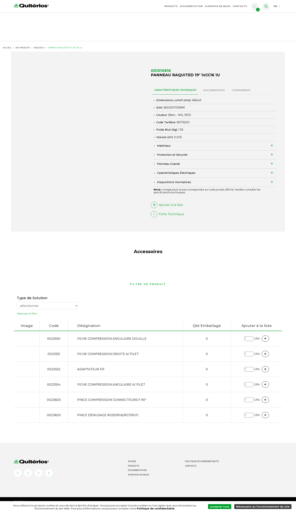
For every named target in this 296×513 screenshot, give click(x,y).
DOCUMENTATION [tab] (214, 93)
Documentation (191, 6)
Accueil (132, 465)
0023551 (54, 358)
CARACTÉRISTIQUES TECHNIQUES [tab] (175, 93)
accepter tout (220, 507)
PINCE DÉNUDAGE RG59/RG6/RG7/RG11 (107, 419)
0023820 (54, 404)
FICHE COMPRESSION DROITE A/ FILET (108, 358)
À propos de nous (217, 6)
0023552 (53, 373)
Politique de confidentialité (146, 508)
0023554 (53, 389)
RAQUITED (39, 51)
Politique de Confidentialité (202, 465)
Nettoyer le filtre (27, 318)
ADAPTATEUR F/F (91, 373)
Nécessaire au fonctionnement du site (263, 507)
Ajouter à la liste (167, 209)
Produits (171, 6)
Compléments (241, 93)
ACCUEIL (7, 51)
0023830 (54, 419)
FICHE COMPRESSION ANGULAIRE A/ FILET (111, 389)
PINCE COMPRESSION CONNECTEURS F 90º (111, 404)
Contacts (240, 6)
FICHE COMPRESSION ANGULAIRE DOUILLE (111, 343)
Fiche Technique (167, 218)
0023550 (53, 343)
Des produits (22, 51)
